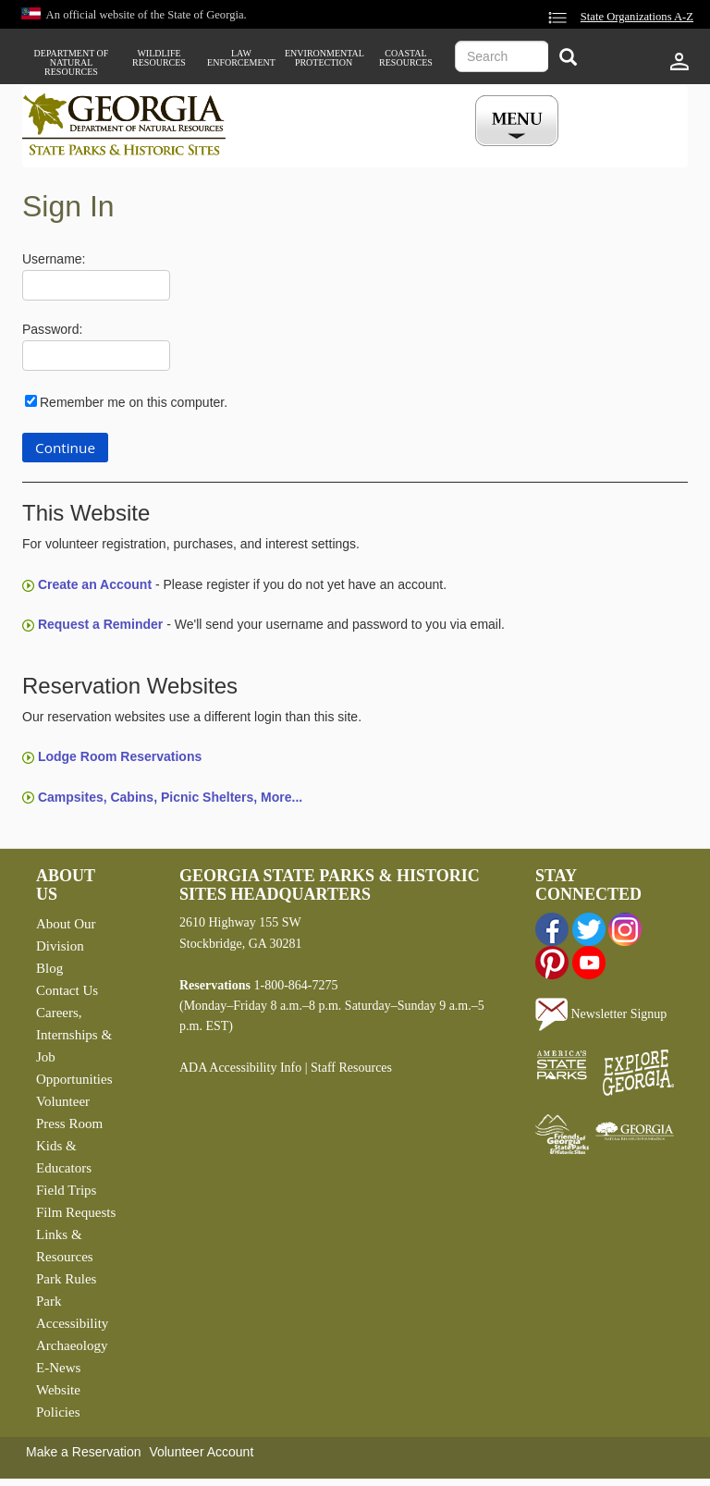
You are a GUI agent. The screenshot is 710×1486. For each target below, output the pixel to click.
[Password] (96, 355)
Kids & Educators (64, 1156)
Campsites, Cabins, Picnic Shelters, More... (170, 797)
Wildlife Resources (159, 58)
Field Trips (66, 1190)
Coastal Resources (406, 58)
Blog (49, 968)
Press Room (69, 1123)
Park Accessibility (72, 1312)
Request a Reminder (100, 624)
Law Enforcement (241, 58)
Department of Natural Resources (71, 63)
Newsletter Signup (601, 1014)
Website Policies (58, 1400)
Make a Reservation (83, 1451)
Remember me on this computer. (133, 402)
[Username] (96, 285)
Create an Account (95, 584)
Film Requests (76, 1212)
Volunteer (63, 1101)
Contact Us (67, 990)
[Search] (568, 59)
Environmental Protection (323, 58)
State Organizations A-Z (637, 16)
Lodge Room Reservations (120, 756)
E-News (58, 1367)
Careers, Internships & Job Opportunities (74, 1046)
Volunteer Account (201, 1451)
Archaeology (71, 1345)
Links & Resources (64, 1245)
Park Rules (66, 1278)
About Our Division (66, 934)
